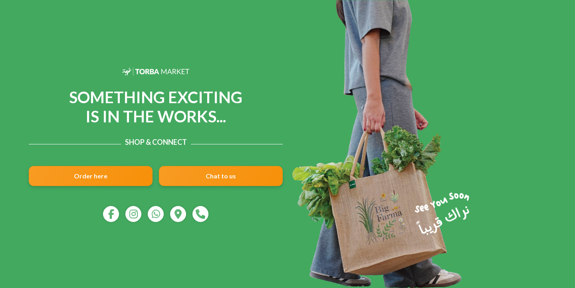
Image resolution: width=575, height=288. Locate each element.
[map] (178, 214)
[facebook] (111, 214)
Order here (90, 176)
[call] (200, 214)
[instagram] (133, 214)
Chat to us (221, 176)
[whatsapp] (156, 214)
